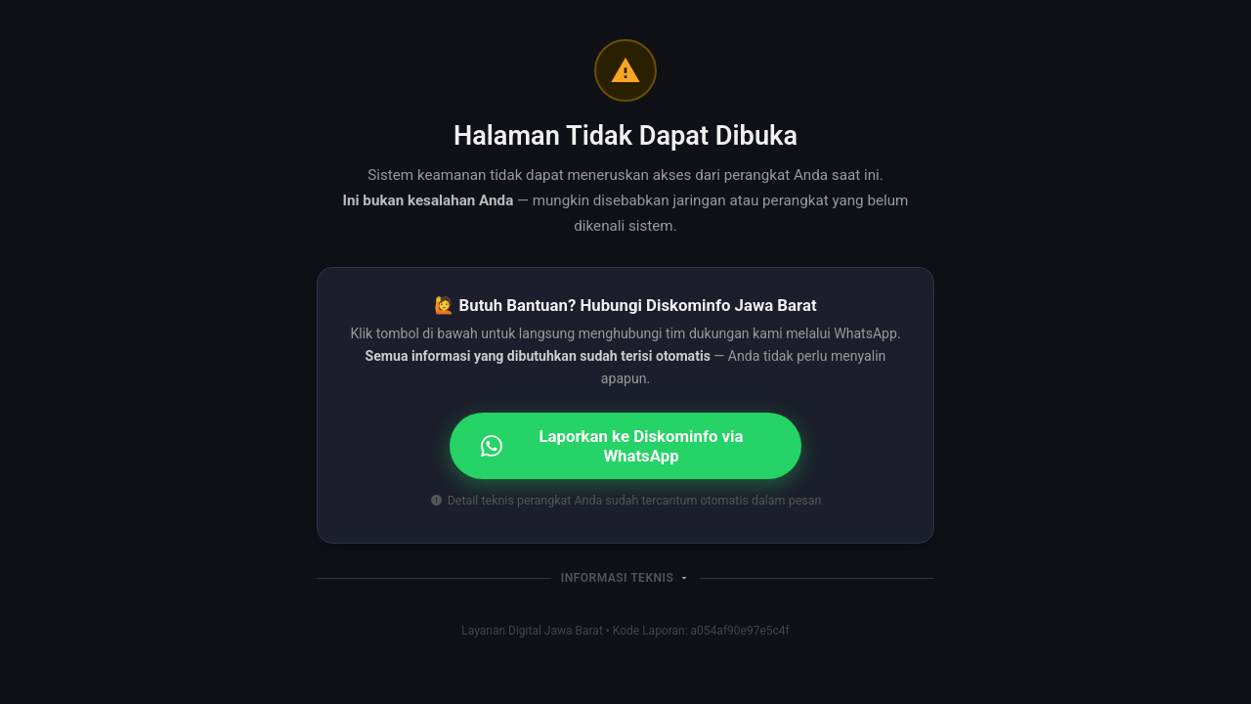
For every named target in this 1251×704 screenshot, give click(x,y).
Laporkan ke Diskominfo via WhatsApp (612, 445)
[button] (625, 578)
